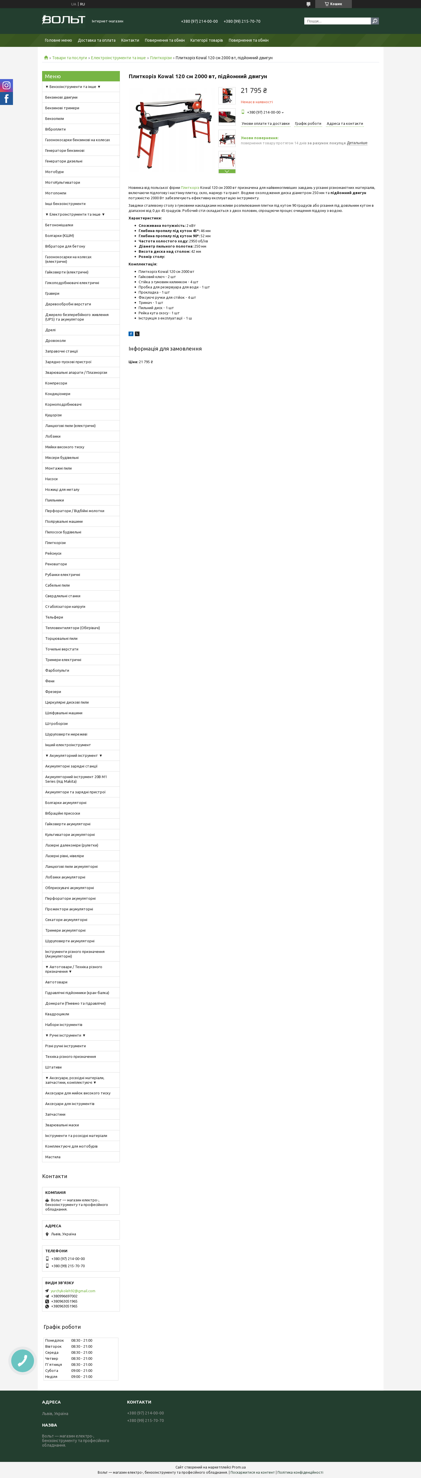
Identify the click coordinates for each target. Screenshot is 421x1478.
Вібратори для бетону (65, 246)
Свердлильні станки (62, 596)
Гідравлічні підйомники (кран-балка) (77, 993)
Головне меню (58, 40)
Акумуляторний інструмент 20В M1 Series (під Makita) (76, 779)
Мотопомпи (55, 193)
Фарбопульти (57, 670)
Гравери (52, 293)
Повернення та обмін (165, 40)
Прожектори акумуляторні (69, 909)
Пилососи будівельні (63, 532)
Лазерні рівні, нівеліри (64, 856)
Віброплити (55, 129)
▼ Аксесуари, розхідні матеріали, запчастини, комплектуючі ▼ (75, 1080)
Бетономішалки (59, 225)
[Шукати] (375, 21)
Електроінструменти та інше (118, 57)
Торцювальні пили (61, 638)
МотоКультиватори (62, 182)
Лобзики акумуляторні (65, 877)
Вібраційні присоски (62, 813)
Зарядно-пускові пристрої (68, 362)
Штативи (53, 1067)
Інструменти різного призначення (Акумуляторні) (75, 953)
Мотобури (54, 172)
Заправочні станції (61, 351)
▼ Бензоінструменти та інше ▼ (73, 87)
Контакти (130, 40)
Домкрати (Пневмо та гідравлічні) (75, 1003)
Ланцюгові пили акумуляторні (71, 866)
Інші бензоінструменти (65, 204)
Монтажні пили (58, 468)
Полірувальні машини (64, 521)
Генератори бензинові (64, 150)
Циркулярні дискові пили (67, 702)
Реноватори (56, 564)
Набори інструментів (63, 1025)
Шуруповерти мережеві (66, 734)
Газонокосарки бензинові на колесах (77, 140)
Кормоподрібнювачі (63, 404)
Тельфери (54, 617)
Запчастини (55, 1114)
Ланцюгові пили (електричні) (70, 426)
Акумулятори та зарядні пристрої (75, 792)
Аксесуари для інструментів (70, 1104)
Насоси (51, 479)
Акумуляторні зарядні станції (71, 766)
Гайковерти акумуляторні (67, 824)
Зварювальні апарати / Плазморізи (76, 372)
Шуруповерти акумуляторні (70, 941)
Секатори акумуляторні (66, 920)
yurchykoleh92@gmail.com (73, 1291)
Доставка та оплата (97, 40)
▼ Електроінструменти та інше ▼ (75, 214)
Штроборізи (56, 723)
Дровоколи (55, 340)
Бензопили (54, 118)
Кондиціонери (57, 394)
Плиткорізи (161, 57)
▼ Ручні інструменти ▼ (65, 1035)
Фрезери (53, 692)
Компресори (56, 383)
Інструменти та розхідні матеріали (76, 1136)
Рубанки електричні (62, 575)
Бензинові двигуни (61, 97)
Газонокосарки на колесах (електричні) (68, 259)
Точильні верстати (61, 649)
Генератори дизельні (63, 161)
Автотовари (56, 982)
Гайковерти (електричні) (66, 272)
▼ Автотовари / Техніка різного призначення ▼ (74, 969)
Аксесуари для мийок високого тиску (77, 1093)
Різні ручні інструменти (65, 1046)
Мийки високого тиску (64, 447)
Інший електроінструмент (68, 745)
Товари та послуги (69, 57)
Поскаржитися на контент (253, 1472)
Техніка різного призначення (70, 1056)
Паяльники (54, 500)
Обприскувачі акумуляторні (69, 888)
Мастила (53, 1157)
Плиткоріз (190, 187)
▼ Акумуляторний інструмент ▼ (74, 755)
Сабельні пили (57, 585)
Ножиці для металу (62, 489)
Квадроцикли (57, 1014)
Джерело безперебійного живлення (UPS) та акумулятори (77, 317)
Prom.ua (239, 1467)
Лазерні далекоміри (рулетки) (71, 845)
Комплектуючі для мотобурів (71, 1146)
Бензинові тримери (62, 108)
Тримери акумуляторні (65, 930)
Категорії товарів (206, 40)
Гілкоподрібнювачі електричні (72, 283)
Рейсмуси (53, 553)
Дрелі (50, 330)
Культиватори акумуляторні (70, 834)
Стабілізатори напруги (65, 606)
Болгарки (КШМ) (59, 235)
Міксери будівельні (62, 457)
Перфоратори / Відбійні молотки (74, 511)
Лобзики (53, 436)
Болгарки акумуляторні (65, 803)
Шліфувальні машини (63, 713)
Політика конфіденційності (300, 1472)
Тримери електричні (63, 660)
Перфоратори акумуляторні (70, 898)
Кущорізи (53, 415)
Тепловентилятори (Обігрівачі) (72, 628)
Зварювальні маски (62, 1125)
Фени (49, 681)
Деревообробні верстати (68, 304)
